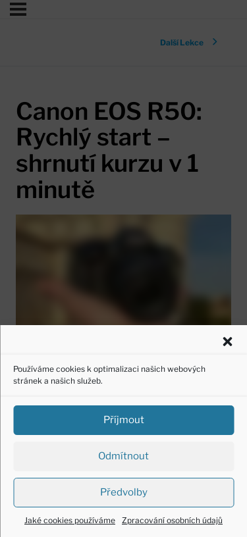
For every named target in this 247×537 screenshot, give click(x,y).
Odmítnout (123, 456)
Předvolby (124, 492)
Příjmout (123, 420)
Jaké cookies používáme (69, 520)
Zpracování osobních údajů (172, 520)
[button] (227, 341)
